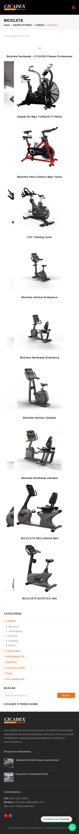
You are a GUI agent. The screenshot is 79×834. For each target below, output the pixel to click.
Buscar (66, 695)
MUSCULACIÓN (15, 668)
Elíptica (12, 636)
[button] (73, 7)
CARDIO (11, 621)
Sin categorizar (15, 679)
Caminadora (15, 631)
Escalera (13, 640)
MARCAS (11, 662)
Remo (11, 645)
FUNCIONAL (13, 651)
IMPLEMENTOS (15, 656)
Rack (9, 673)
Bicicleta (13, 626)
